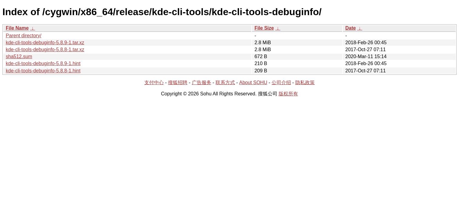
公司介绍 (281, 82)
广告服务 (201, 82)
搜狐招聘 (177, 82)
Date (350, 28)
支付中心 (154, 82)
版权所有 (288, 93)
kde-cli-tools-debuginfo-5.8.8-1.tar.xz (45, 49)
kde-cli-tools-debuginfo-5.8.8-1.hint (43, 70)
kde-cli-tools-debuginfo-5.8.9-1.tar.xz (45, 42)
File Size (264, 28)
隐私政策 (305, 82)
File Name (17, 28)
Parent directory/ (23, 35)
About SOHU (253, 82)
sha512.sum (19, 56)
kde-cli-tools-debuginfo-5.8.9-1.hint (43, 63)
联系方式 (225, 82)
